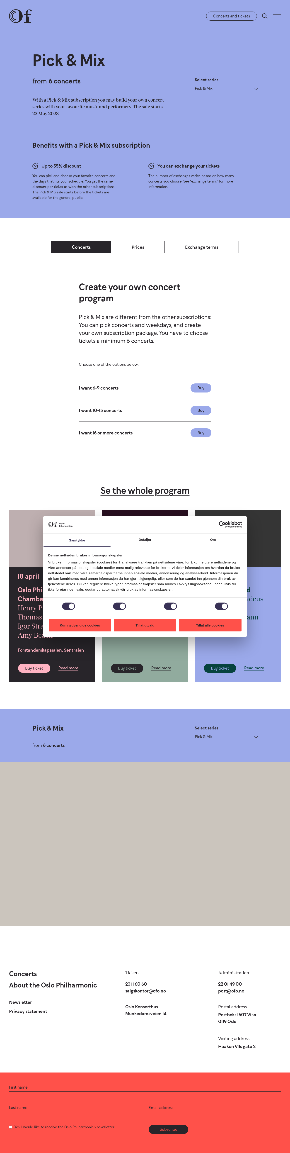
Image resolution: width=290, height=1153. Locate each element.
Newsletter (20, 1002)
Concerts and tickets (231, 16)
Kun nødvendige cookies (80, 625)
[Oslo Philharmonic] (20, 16)
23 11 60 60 (136, 984)
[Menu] (277, 16)
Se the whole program (145, 490)
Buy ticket (34, 668)
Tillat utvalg (144, 625)
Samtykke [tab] (77, 540)
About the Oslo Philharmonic (53, 985)
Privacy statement (28, 1011)
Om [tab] (213, 539)
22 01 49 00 (230, 984)
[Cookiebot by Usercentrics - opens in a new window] (222, 524)
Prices (138, 247)
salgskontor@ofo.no (145, 990)
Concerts (81, 247)
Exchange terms (201, 247)
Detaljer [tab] (145, 539)
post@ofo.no (231, 990)
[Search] (264, 16)
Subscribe (168, 1129)
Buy (201, 388)
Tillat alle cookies (210, 625)
